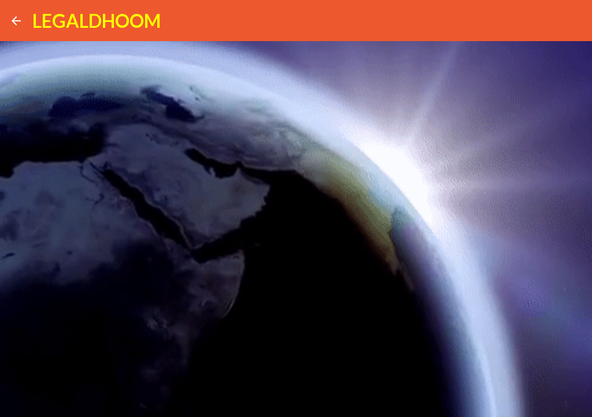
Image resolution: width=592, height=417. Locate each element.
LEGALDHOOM (96, 20)
